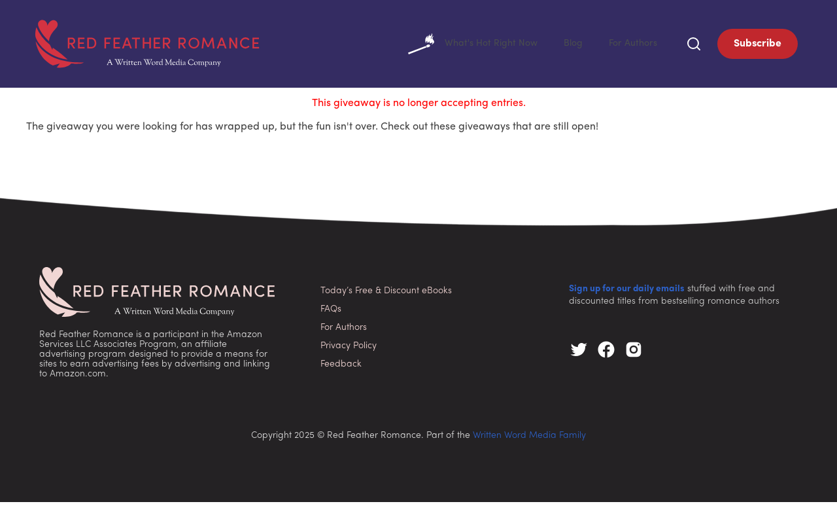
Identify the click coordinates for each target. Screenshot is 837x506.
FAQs (330, 313)
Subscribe (757, 46)
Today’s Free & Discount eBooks (386, 295)
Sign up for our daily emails (627, 293)
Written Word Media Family (529, 439)
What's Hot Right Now (460, 45)
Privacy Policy (348, 350)
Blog (566, 45)
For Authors (630, 45)
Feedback (341, 368)
